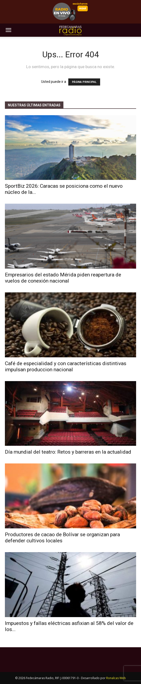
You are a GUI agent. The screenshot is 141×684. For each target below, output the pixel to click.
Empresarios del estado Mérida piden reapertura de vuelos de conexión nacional (63, 278)
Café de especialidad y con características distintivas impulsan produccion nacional (65, 367)
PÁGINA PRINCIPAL (84, 82)
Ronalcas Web (116, 678)
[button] (8, 30)
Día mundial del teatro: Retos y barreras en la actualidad (68, 452)
